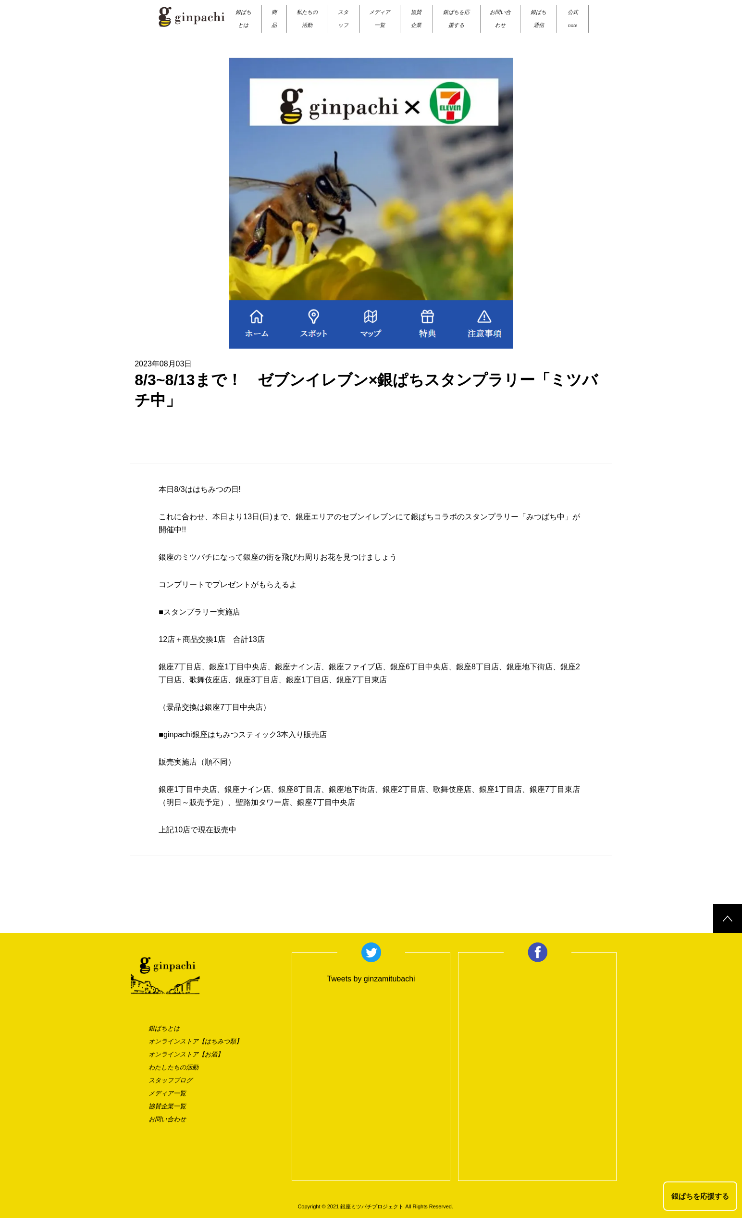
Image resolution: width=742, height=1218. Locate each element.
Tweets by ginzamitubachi (371, 979)
